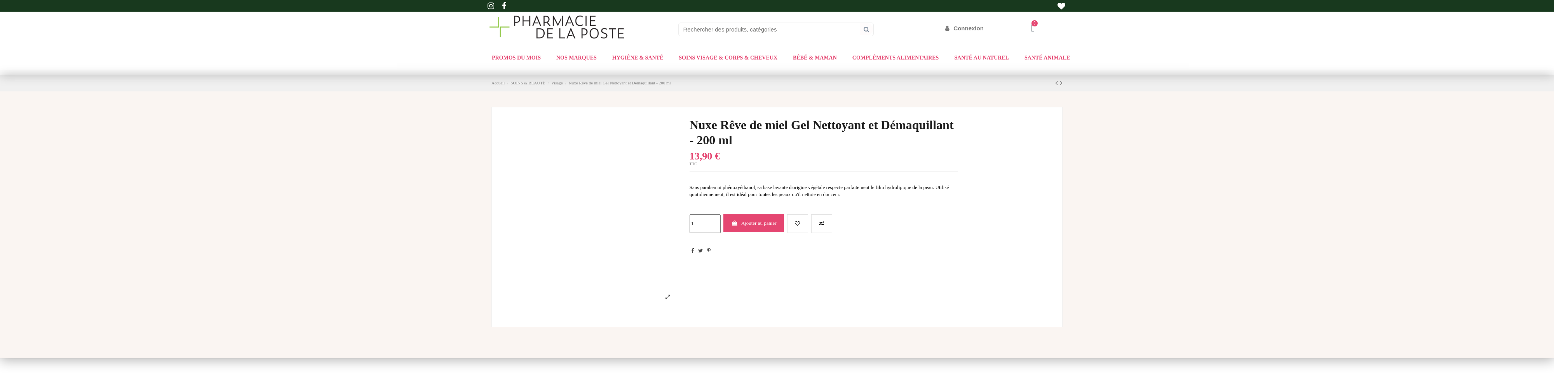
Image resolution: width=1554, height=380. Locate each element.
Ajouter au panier (754, 223)
